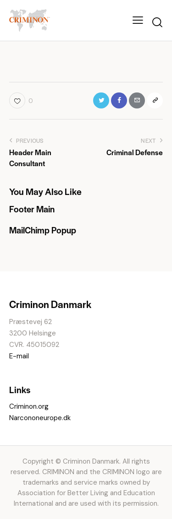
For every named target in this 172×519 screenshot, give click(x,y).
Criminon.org (29, 406)
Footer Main (32, 209)
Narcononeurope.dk (40, 417)
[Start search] (157, 22)
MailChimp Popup (42, 230)
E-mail (19, 356)
